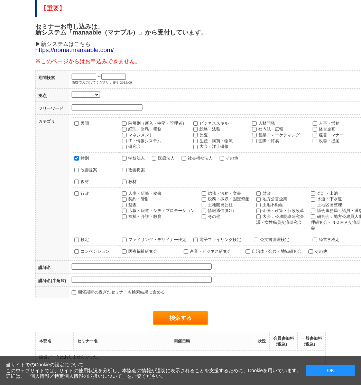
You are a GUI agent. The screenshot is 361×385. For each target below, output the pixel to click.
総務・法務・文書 (224, 193)
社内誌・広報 (270, 129)
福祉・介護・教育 (144, 216)
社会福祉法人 (200, 158)
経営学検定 (329, 239)
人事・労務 (329, 123)
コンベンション (95, 251)
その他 (232, 158)
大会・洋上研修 (214, 146)
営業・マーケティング (279, 135)
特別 (85, 158)
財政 (266, 193)
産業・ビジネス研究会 (210, 251)
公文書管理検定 (274, 239)
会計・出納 (327, 193)
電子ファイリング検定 (220, 239)
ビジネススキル (214, 123)
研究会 (134, 146)
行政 (85, 193)
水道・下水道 (329, 198)
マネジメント (140, 135)
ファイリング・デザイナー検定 (157, 239)
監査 (204, 135)
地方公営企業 (274, 198)
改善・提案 (329, 140)
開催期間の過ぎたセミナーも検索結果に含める (121, 292)
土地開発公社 (220, 204)
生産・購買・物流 (216, 140)
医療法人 (166, 158)
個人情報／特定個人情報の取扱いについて (76, 376)
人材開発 (266, 123)
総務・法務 (210, 129)
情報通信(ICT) (221, 210)
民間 (85, 123)
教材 (85, 181)
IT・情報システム (144, 140)
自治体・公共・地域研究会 (277, 251)
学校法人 (136, 158)
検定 (85, 239)
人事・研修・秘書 (144, 193)
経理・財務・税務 (144, 129)
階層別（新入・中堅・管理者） (157, 123)
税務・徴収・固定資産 (228, 198)
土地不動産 (272, 204)
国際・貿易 (268, 140)
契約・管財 (138, 198)
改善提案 (89, 169)
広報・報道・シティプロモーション (161, 210)
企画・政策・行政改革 (283, 210)
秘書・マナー (331, 135)
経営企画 (327, 129)
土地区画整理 (329, 204)
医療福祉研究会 (142, 251)
